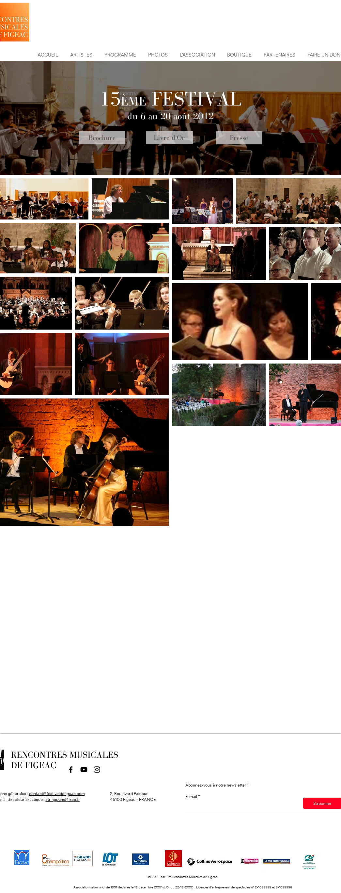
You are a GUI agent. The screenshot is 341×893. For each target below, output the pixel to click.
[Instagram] (97, 769)
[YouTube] (84, 769)
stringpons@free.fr (63, 799)
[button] (280, 51)
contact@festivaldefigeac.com (57, 793)
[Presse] (239, 137)
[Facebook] (71, 769)
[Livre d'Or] (169, 137)
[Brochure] (102, 137)
